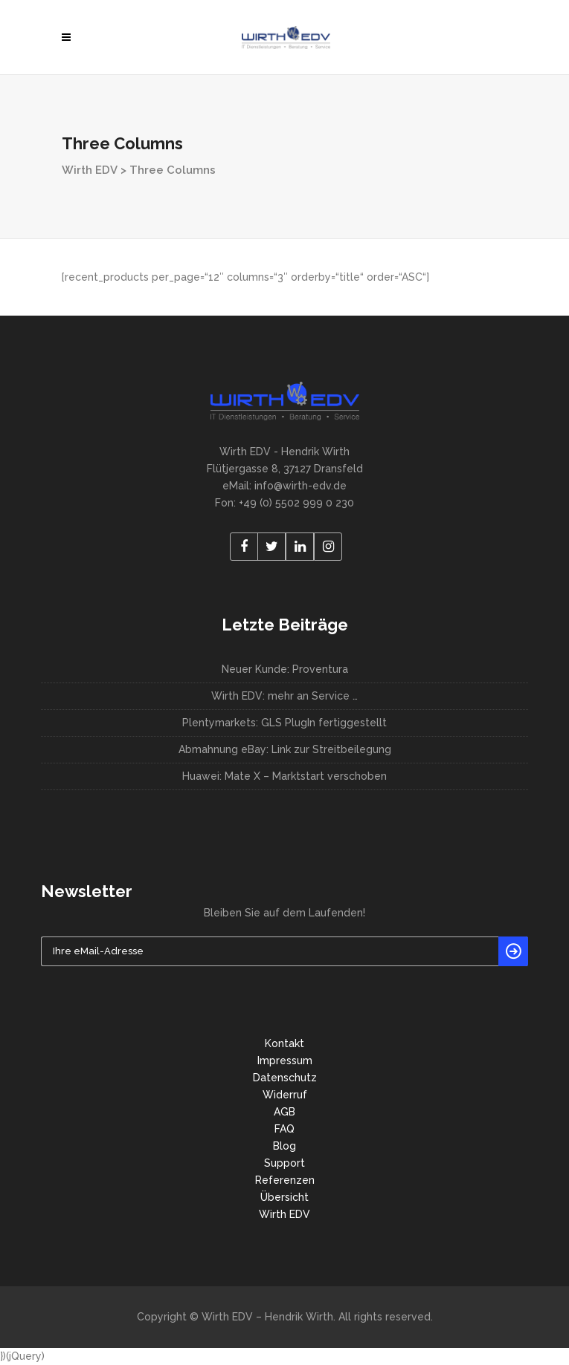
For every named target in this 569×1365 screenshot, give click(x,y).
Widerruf (285, 1095)
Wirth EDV (90, 170)
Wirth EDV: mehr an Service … (284, 696)
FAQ (284, 1129)
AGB (284, 1112)
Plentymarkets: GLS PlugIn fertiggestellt (284, 723)
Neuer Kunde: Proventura (285, 669)
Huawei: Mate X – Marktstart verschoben (284, 776)
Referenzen (285, 1180)
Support (284, 1163)
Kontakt (284, 1043)
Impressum (284, 1060)
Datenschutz (285, 1078)
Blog (284, 1146)
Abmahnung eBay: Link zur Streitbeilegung (285, 749)
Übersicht (284, 1197)
